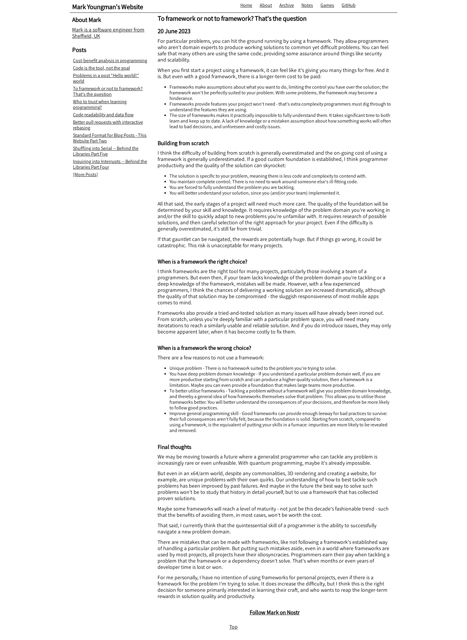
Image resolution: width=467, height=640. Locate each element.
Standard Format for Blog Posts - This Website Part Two (110, 138)
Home (246, 5)
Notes (307, 5)
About (266, 5)
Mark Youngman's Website (107, 7)
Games (327, 5)
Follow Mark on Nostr (275, 612)
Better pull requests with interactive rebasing (108, 125)
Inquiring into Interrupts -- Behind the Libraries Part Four (110, 164)
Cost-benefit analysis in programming (110, 60)
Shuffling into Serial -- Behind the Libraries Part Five (105, 151)
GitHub (349, 5)
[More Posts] (85, 174)
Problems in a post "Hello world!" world (106, 78)
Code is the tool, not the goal (101, 68)
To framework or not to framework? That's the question (108, 91)
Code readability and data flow (103, 115)
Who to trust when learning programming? (100, 104)
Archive (286, 5)
